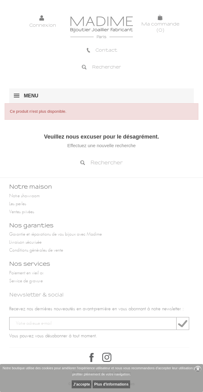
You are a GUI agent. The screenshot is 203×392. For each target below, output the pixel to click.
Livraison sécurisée (25, 242)
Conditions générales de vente (36, 250)
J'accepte (81, 384)
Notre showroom (24, 196)
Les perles (17, 204)
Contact (101, 50)
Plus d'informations (111, 384)
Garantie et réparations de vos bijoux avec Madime (55, 234)
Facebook (92, 357)
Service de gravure (26, 281)
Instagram (107, 357)
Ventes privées (21, 212)
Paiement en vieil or (26, 273)
